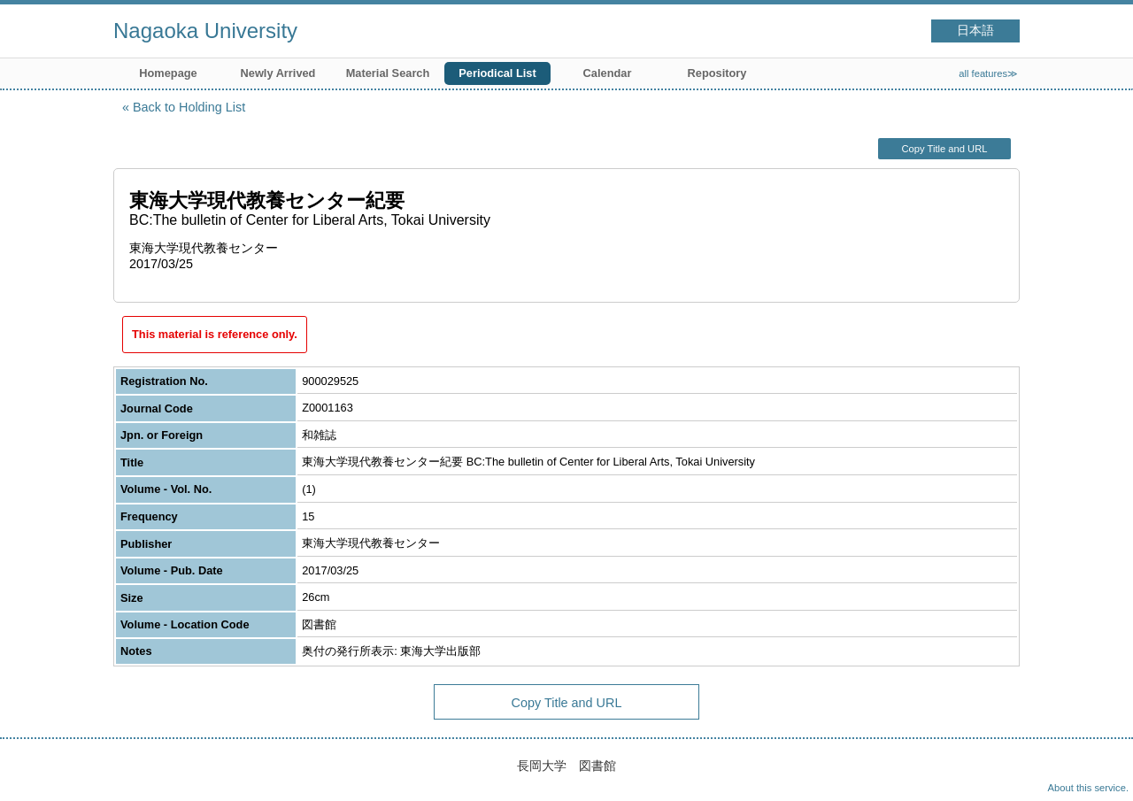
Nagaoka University (205, 30)
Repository (717, 73)
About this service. (1088, 787)
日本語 (975, 30)
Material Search (388, 73)
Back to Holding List (189, 107)
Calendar (607, 73)
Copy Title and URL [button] (944, 148)
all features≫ (988, 73)
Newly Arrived (278, 73)
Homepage (168, 73)
